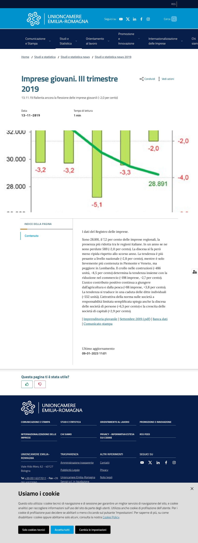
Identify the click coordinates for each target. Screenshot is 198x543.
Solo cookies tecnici (33, 530)
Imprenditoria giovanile (100, 319)
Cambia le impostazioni (92, 530)
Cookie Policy (111, 517)
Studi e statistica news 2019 (113, 57)
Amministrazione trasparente (77, 462)
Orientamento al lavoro (114, 422)
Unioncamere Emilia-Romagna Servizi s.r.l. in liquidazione (78, 479)
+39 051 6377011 (35, 478)
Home (25, 57)
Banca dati (160, 319)
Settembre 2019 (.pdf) (135, 319)
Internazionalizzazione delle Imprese (38, 436)
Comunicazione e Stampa (35, 422)
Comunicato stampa (98, 324)
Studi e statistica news (75, 57)
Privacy (104, 470)
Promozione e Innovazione (155, 422)
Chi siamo (66, 434)
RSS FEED (145, 434)
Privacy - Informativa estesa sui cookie (117, 436)
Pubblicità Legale (70, 470)
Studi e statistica (45, 57)
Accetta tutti (62, 530)
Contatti (104, 462)
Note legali (106, 477)
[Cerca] (173, 19)
